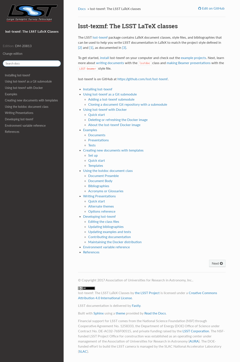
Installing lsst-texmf (17, 75)
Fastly (136, 305)
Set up (93, 155)
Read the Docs (155, 313)
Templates (95, 165)
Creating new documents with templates (31, 100)
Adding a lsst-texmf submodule (111, 99)
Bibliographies (98, 186)
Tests (92, 145)
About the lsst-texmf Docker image (114, 125)
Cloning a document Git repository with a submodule (127, 104)
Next (217, 263)
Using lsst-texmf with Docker (24, 88)
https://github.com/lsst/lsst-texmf (142, 79)
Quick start (96, 114)
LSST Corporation (196, 331)
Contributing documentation (109, 237)
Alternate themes (101, 206)
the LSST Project (147, 293)
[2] (80, 47)
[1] (91, 47)
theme (120, 313)
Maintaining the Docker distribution (115, 242)
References (12, 131)
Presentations (98, 140)
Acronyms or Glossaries (105, 191)
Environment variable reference (25, 125)
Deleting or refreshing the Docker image (118, 120)
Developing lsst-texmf (19, 119)
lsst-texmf (100, 37)
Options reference (101, 211)
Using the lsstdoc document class (26, 106)
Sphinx (98, 313)
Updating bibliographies (106, 226)
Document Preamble (103, 176)
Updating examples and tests (109, 232)
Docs (82, 9)
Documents (96, 135)
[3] (124, 47)
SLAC (83, 351)
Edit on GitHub (213, 8)
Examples (11, 94)
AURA (194, 341)
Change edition (12, 53)
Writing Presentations (19, 113)
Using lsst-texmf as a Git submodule (28, 81)
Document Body (100, 181)
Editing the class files (103, 221)
